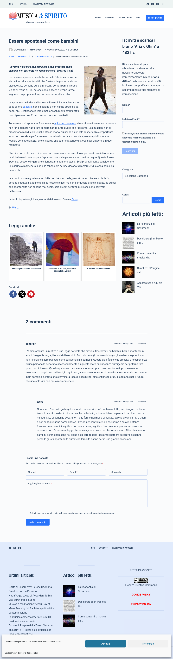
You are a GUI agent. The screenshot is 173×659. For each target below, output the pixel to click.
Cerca (125, 194)
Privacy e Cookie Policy (28, 653)
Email (73, 472)
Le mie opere (125, 18)
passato (27, 106)
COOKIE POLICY (141, 594)
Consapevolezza (56, 50)
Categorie (127, 169)
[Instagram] (157, 4)
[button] (13, 294)
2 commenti (74, 50)
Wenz (15, 207)
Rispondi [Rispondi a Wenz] (142, 402)
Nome (32, 472)
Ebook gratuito (155, 18)
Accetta (105, 643)
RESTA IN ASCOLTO (141, 570)
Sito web (116, 472)
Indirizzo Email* (143, 122)
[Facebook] (148, 4)
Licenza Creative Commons (141, 582)
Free (138, 18)
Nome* (143, 107)
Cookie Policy (11, 653)
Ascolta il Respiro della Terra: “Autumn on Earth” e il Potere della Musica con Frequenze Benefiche (30, 630)
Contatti (24, 4)
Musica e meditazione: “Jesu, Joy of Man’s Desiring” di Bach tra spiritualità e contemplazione (31, 608)
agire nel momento (65, 123)
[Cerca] (163, 4)
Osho (74, 199)
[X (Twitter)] (152, 4)
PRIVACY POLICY (141, 604)
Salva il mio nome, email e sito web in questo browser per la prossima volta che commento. (72, 513)
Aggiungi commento (40, 484)
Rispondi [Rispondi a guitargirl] (142, 344)
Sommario (110, 18)
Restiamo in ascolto (44, 4)
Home (98, 18)
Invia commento (37, 522)
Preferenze (148, 643)
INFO (13, 4)
